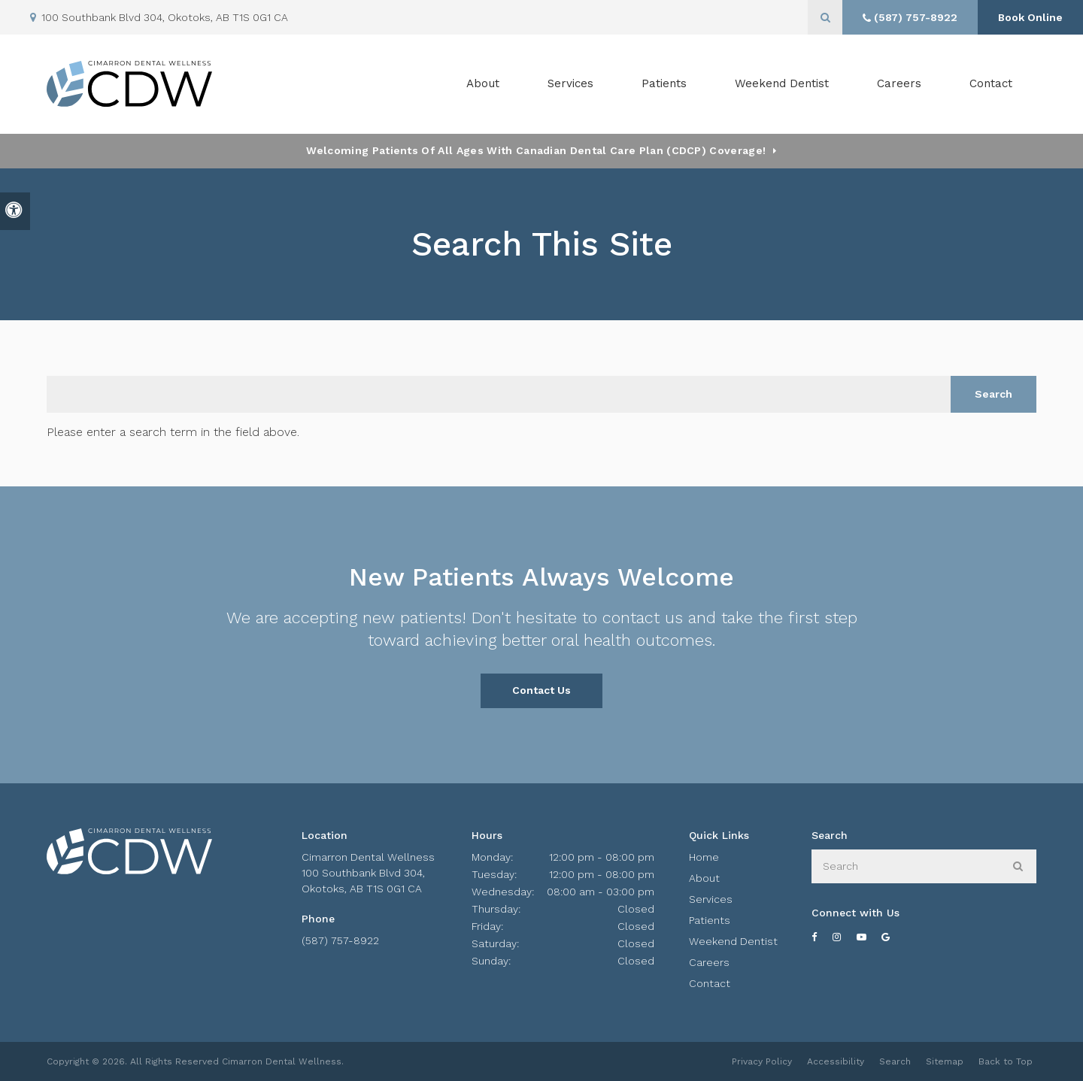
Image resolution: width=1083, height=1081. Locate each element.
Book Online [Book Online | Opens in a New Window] (1030, 17)
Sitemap (944, 1061)
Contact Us (541, 690)
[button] (1027, 261)
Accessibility (835, 1061)
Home (704, 857)
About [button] (482, 83)
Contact (990, 83)
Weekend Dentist (782, 83)
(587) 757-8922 (340, 940)
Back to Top (1005, 1061)
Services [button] (570, 83)
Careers (899, 83)
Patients (664, 83)
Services (711, 899)
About (704, 878)
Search (895, 1061)
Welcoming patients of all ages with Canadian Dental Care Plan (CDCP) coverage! (536, 150)
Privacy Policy (762, 1061)
